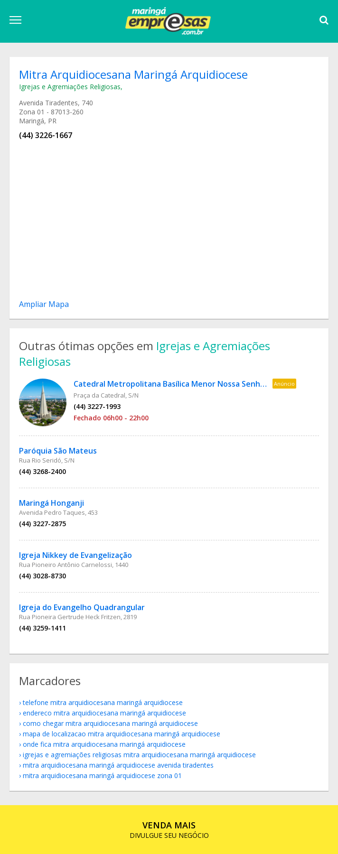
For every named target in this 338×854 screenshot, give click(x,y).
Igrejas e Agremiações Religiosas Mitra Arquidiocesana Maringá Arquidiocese (139, 754)
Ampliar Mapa (44, 304)
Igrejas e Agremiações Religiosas (70, 86)
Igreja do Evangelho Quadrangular (82, 607)
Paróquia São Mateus (58, 451)
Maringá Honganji (51, 503)
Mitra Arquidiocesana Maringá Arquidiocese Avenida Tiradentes (118, 765)
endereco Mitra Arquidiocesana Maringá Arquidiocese (104, 712)
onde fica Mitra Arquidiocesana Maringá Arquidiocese (104, 744)
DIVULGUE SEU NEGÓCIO (169, 829)
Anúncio (284, 383)
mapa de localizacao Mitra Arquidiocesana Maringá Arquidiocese (121, 733)
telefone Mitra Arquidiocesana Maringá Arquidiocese (103, 702)
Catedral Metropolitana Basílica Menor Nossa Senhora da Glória (190, 384)
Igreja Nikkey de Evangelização (75, 555)
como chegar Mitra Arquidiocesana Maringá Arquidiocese (110, 723)
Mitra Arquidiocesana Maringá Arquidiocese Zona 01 (102, 775)
